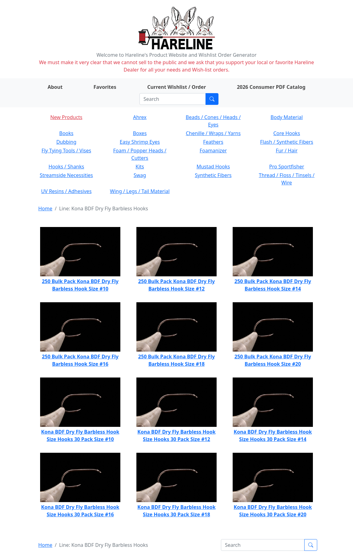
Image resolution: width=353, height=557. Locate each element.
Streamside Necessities (66, 175)
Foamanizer (213, 150)
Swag (140, 175)
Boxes (140, 133)
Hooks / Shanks (66, 166)
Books (66, 133)
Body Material (287, 117)
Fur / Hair (287, 150)
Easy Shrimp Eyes (140, 141)
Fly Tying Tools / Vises (66, 150)
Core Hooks (286, 133)
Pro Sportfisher (286, 166)
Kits (139, 166)
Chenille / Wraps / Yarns (213, 133)
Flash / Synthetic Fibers (286, 141)
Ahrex (140, 117)
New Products (66, 117)
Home (45, 208)
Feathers (213, 141)
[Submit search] (212, 99)
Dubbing (66, 141)
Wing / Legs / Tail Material (139, 191)
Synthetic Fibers (213, 175)
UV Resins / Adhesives (66, 191)
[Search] (172, 99)
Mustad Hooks (213, 166)
